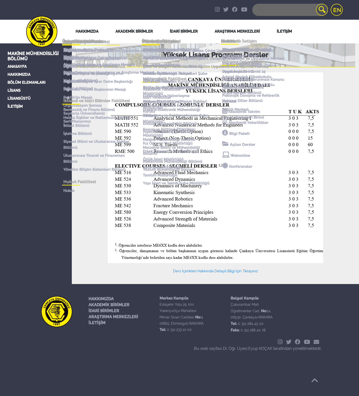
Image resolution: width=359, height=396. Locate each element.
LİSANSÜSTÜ (18, 98)
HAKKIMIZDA (18, 74)
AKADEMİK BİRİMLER (109, 304)
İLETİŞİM (15, 106)
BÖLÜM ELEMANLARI (26, 82)
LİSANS (13, 90)
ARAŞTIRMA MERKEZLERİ (113, 316)
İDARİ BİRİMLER (184, 31)
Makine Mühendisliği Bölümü (33, 56)
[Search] (289, 10)
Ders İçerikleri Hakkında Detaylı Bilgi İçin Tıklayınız (215, 271)
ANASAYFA (17, 66)
